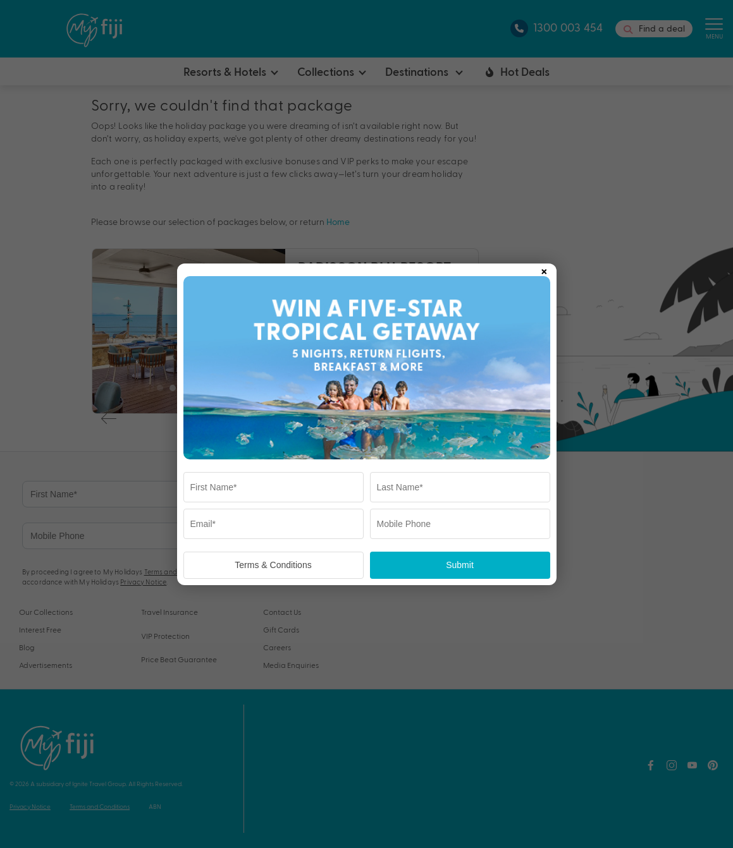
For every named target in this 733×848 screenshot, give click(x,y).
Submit (460, 565)
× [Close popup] (544, 269)
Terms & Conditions (273, 565)
